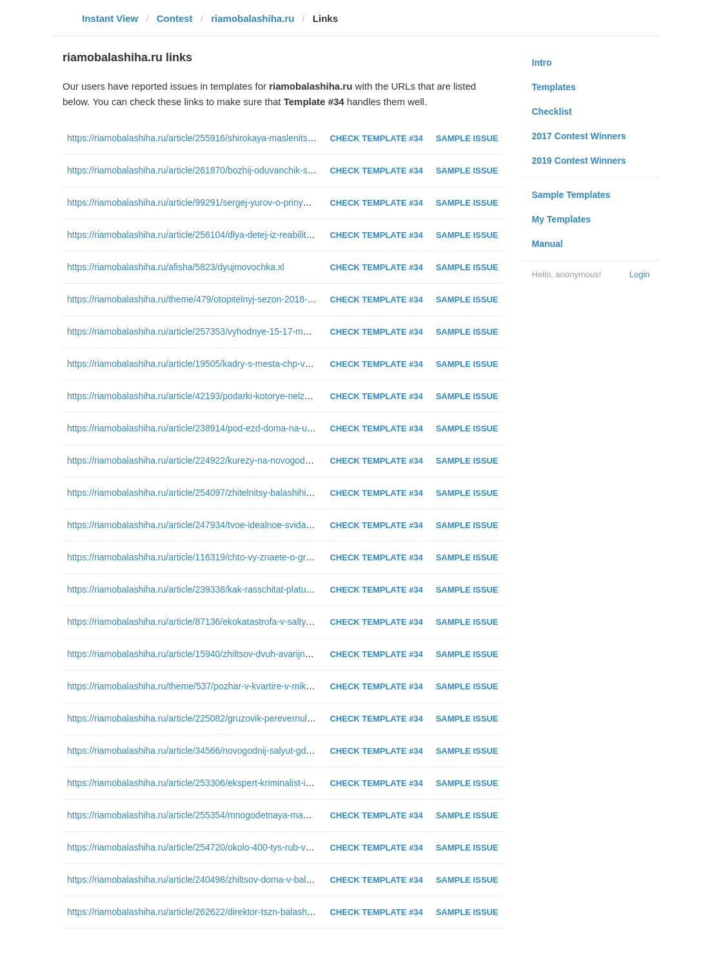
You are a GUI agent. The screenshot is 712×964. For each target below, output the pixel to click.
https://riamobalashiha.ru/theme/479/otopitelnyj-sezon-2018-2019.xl (202, 299)
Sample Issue (467, 138)
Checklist (552, 111)
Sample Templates (571, 195)
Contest (175, 18)
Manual (547, 244)
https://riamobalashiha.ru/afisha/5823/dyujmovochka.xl (175, 267)
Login (639, 274)
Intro (542, 62)
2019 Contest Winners (579, 160)
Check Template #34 (376, 138)
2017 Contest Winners (579, 136)
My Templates (561, 219)
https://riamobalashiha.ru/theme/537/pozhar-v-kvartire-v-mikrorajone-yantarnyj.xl (227, 686)
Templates (554, 87)
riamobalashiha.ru (252, 18)
